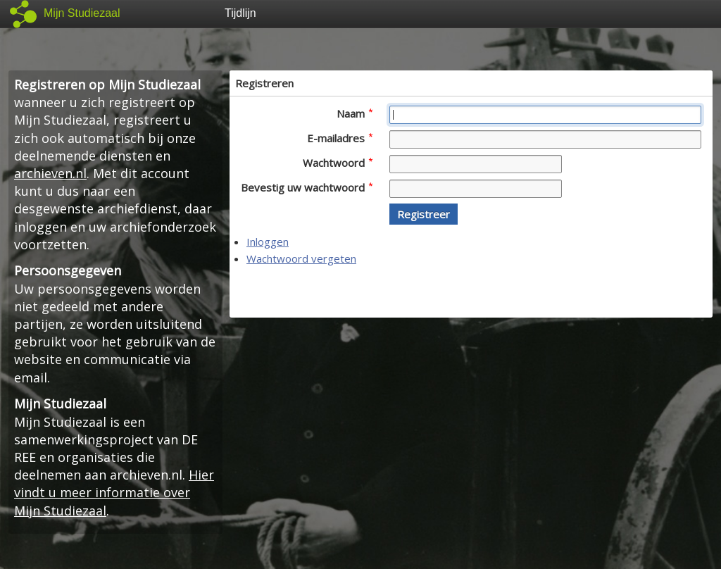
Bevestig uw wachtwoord (306, 187)
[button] (423, 214)
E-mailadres (339, 138)
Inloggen (267, 242)
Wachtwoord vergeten (301, 258)
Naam (354, 113)
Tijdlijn (240, 13)
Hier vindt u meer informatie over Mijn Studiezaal (114, 492)
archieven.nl (50, 173)
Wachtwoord (337, 163)
